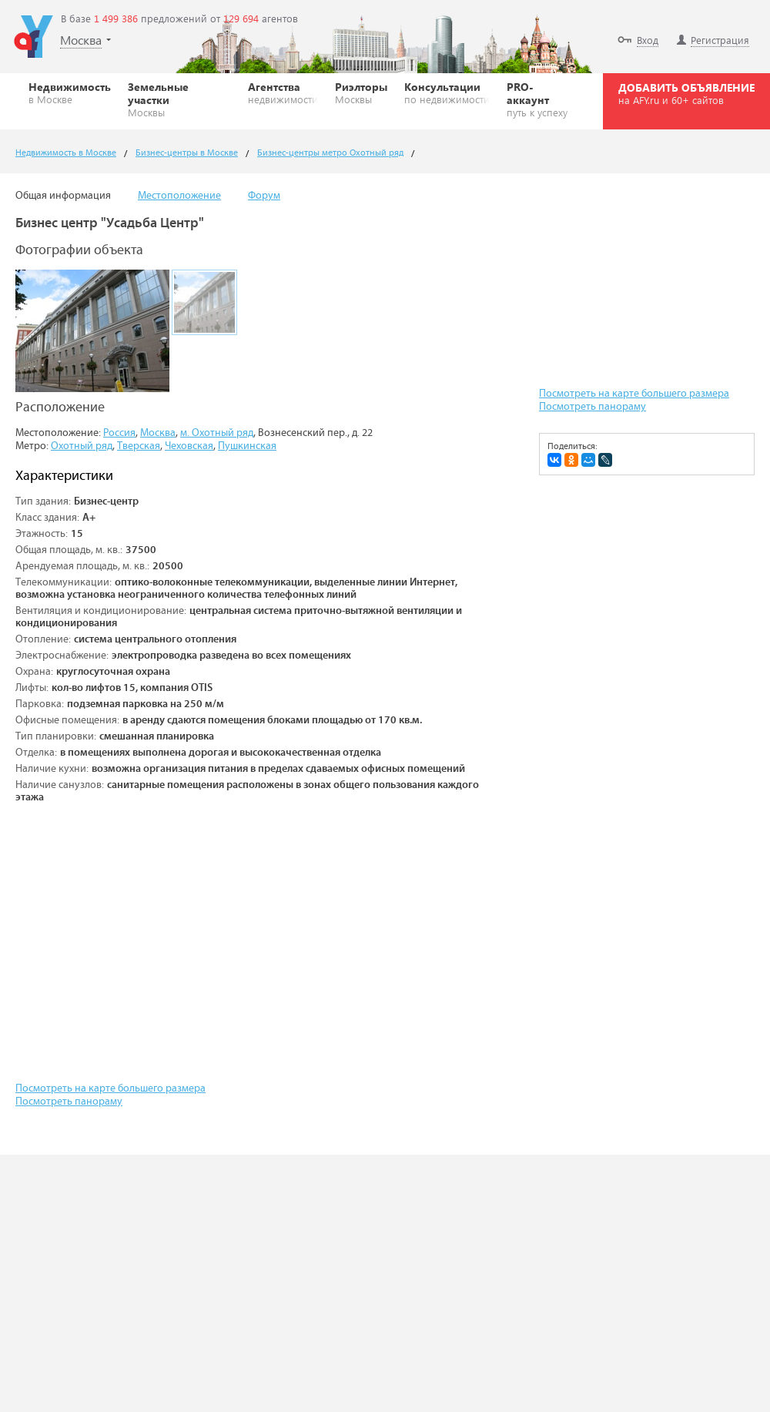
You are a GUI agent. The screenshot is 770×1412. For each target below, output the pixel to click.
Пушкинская (247, 446)
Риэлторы (361, 92)
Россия (119, 433)
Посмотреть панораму (68, 1101)
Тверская (138, 446)
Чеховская (189, 446)
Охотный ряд (81, 446)
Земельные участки (179, 99)
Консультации (447, 92)
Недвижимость (69, 92)
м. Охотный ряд (216, 433)
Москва (158, 433)
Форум (264, 195)
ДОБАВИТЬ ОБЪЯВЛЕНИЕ (686, 93)
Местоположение (179, 195)
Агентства (283, 92)
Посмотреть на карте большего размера (110, 1088)
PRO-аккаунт (540, 99)
